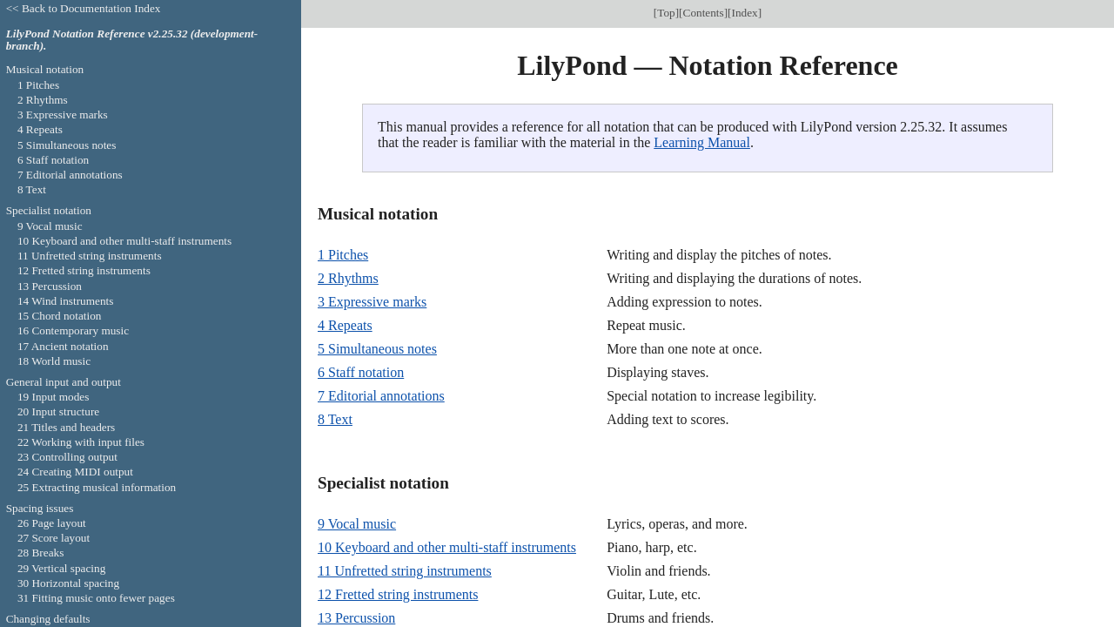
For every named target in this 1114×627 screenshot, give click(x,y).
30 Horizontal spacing (68, 583)
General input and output (63, 381)
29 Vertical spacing (61, 568)
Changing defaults (48, 618)
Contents (703, 12)
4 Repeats (345, 325)
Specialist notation (48, 210)
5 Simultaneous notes (377, 348)
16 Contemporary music (73, 330)
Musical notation (45, 69)
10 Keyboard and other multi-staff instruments (447, 547)
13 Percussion (356, 617)
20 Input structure (58, 411)
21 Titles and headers (66, 427)
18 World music (54, 360)
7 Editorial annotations (381, 395)
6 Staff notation (361, 372)
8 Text (335, 419)
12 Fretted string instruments (398, 594)
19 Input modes (53, 396)
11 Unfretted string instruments (405, 570)
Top (665, 12)
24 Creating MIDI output (75, 471)
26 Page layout (51, 522)
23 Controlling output (67, 456)
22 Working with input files (80, 441)
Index (745, 12)
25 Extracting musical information (96, 487)
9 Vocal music (357, 523)
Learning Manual (702, 142)
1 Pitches (343, 254)
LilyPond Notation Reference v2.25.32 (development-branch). (132, 40)
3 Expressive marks (372, 301)
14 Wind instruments (65, 300)
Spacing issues (40, 508)
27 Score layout (53, 537)
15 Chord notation (59, 315)
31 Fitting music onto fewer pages (96, 597)
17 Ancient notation (63, 346)
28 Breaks (40, 552)
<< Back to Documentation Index (83, 8)
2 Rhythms (348, 278)
